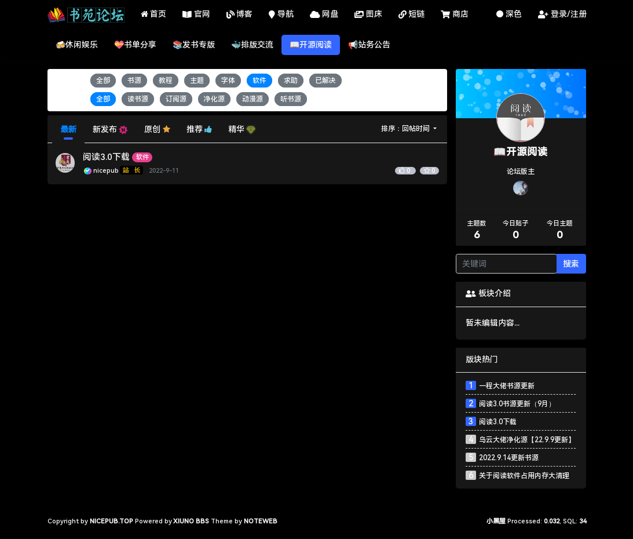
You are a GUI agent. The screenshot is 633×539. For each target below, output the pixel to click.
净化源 (214, 99)
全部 (103, 81)
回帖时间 (416, 129)
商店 (455, 15)
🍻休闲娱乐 (77, 44)
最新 (68, 129)
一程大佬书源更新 (507, 386)
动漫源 (252, 99)
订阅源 (176, 99)
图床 (368, 15)
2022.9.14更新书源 (509, 458)
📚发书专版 (194, 44)
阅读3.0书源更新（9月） (517, 404)
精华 (241, 129)
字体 (228, 81)
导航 (281, 15)
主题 (197, 81)
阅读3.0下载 (106, 157)
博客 (239, 15)
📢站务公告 (369, 44)
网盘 (324, 15)
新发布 (110, 129)
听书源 (290, 99)
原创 (157, 129)
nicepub (119, 170)
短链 (411, 15)
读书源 (137, 99)
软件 (259, 81)
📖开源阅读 (311, 44)
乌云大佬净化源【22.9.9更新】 (527, 440)
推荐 (199, 129)
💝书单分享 (135, 44)
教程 (166, 81)
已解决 (325, 81)
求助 (291, 81)
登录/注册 (562, 15)
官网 (196, 15)
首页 (154, 14)
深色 (509, 14)
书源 (134, 81)
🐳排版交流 (252, 44)
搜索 (571, 263)
